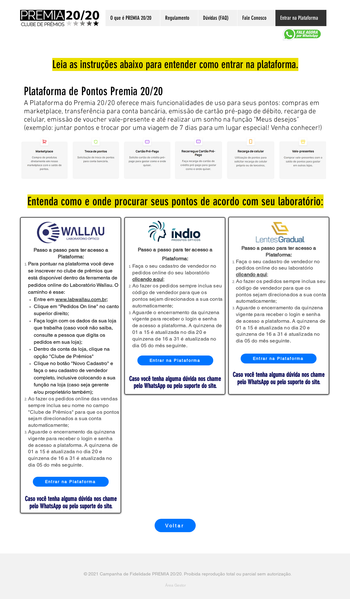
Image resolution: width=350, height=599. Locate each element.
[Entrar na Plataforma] (71, 482)
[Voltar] (175, 525)
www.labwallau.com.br (80, 299)
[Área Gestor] (175, 585)
